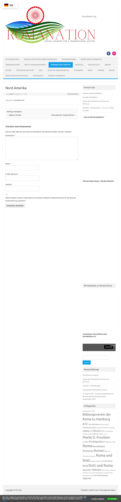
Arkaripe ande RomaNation (92, 93)
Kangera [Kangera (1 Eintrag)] (85, 434)
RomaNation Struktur (60, 65)
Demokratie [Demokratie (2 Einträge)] (94, 424)
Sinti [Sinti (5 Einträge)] (85, 465)
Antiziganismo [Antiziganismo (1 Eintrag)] (87, 411)
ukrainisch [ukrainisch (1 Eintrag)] (86, 473)
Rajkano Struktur (14, 115)
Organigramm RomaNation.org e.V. (95, 390)
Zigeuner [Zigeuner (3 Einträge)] (87, 478)
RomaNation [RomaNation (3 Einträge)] (98, 446)
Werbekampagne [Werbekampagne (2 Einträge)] (100, 475)
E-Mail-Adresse (11, 174)
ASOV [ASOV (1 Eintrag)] (93, 411)
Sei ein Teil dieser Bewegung (58, 70)
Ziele (41, 70)
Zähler (111, 70)
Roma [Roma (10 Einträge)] (87, 446)
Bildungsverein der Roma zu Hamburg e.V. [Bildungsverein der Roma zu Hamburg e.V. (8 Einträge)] (97, 419)
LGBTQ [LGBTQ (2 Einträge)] (95, 434)
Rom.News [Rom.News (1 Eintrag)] (112, 442)
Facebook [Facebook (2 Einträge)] (87, 427)
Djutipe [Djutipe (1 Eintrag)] (101, 424)
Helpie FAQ (79, 65)
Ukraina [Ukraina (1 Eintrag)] (113, 470)
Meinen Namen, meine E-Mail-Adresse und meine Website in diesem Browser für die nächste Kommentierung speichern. (40, 199)
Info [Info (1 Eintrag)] (91, 431)
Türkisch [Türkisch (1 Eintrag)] (107, 470)
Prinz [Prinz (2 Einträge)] (106, 442)
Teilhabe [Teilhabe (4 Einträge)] (96, 469)
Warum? (108, 65)
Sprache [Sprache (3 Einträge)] (87, 470)
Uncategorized (19, 100)
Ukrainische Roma (13, 65)
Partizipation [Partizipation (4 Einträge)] (96, 441)
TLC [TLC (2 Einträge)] (103, 470)
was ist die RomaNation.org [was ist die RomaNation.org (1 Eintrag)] (97, 473)
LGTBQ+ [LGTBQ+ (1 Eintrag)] (100, 434)
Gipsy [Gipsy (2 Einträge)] (93, 427)
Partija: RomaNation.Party (35, 65)
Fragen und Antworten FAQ (17, 76)
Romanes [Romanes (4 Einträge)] (88, 450)
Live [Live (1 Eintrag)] (105, 434)
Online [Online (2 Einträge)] (86, 442)
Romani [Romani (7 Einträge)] (99, 450)
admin (11, 94)
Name (8, 164)
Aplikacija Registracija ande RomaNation (40, 59)
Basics (90, 70)
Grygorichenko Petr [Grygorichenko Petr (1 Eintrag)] (102, 427)
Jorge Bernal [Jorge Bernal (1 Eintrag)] (109, 431)
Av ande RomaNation (90, 97)
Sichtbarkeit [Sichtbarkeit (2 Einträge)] (107, 461)
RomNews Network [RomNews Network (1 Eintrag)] (96, 461)
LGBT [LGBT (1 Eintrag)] (89, 434)
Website (8, 185)
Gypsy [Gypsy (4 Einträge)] (86, 430)
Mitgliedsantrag (12, 59)
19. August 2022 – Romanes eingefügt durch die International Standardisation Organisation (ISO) (98, 396)
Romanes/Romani (69, 59)
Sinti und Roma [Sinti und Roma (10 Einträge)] (101, 465)
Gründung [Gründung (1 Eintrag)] (111, 427)
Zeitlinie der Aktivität (25, 70)
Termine (101, 70)
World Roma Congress (91, 375)
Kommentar (10, 135)
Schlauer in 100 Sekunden (91, 386)
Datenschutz (38, 76)
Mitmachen (78, 70)
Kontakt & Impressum (56, 76)
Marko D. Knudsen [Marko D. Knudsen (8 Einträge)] (96, 437)
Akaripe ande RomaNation (91, 59)
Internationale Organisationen (63, 115)
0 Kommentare (72, 94)
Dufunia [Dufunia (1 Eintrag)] (106, 424)
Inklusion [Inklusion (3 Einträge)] (96, 431)
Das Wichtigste (94, 65)
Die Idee (8, 70)
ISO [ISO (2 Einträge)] (103, 431)
